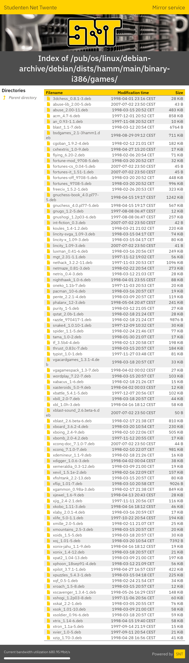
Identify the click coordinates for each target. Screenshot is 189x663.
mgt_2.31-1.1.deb (65, 256)
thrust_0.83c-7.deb (66, 348)
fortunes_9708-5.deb (68, 183)
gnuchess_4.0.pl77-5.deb (72, 205)
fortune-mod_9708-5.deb (72, 160)
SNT (179, 653)
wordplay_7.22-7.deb (68, 375)
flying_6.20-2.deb (65, 154)
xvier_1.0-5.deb (63, 632)
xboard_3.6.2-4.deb (67, 426)
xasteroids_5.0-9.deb (68, 387)
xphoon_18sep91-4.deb (71, 563)
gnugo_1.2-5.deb (64, 211)
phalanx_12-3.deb (65, 302)
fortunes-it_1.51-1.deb (70, 171)
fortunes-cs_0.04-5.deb (70, 166)
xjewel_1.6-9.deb (65, 494)
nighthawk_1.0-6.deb (68, 279)
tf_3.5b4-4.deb (62, 342)
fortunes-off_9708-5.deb (71, 177)
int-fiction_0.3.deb (65, 222)
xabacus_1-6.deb (64, 381)
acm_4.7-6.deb (63, 115)
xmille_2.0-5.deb (64, 523)
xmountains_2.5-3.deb (69, 529)
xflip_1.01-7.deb (64, 483)
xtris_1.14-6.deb (64, 620)
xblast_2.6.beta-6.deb (69, 420)
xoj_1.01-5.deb (63, 540)
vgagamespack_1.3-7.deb (72, 370)
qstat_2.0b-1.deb (64, 313)
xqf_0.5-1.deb (62, 580)
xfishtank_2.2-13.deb (68, 477)
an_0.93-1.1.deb (64, 121)
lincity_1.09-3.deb (65, 245)
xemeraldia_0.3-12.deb (70, 466)
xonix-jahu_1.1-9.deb (68, 546)
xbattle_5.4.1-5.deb (67, 392)
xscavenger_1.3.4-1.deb (71, 592)
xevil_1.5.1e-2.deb (66, 472)
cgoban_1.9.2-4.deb (67, 143)
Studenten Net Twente (30, 7)
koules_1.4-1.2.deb (67, 228)
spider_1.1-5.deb (64, 330)
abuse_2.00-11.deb (67, 109)
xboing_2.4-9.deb (65, 432)
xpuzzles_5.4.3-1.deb (68, 574)
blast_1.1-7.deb (63, 127)
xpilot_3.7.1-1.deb (66, 569)
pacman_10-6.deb (65, 291)
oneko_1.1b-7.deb (65, 285)
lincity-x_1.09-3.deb (67, 239)
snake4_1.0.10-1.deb (68, 325)
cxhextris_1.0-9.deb (67, 149)
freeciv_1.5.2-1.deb (67, 189)
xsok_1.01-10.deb (66, 609)
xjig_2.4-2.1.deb (64, 500)
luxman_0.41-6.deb (67, 251)
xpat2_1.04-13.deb (66, 557)
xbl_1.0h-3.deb (63, 404)
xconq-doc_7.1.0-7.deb (70, 443)
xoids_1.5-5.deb (64, 535)
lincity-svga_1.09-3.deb (70, 233)
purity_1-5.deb (62, 308)
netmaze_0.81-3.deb (68, 268)
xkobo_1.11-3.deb (65, 506)
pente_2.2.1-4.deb (66, 296)
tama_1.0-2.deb (63, 336)
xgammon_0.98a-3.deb (70, 489)
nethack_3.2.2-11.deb (69, 262)
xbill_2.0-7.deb (63, 398)
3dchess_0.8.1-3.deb (68, 98)
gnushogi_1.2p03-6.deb (71, 216)
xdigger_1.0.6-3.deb (67, 460)
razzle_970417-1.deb (68, 319)
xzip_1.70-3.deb (64, 637)
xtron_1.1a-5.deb (65, 626)
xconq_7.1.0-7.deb (66, 449)
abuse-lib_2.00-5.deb (68, 104)
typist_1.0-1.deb (64, 353)
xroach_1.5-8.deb (65, 586)
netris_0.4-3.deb (64, 273)
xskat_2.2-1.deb (64, 603)
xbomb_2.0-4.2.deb (67, 438)
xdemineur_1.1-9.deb (68, 455)
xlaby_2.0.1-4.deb (65, 512)
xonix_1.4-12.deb (65, 552)
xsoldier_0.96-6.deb (67, 614)
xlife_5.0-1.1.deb (64, 517)
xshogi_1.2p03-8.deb (68, 597)
